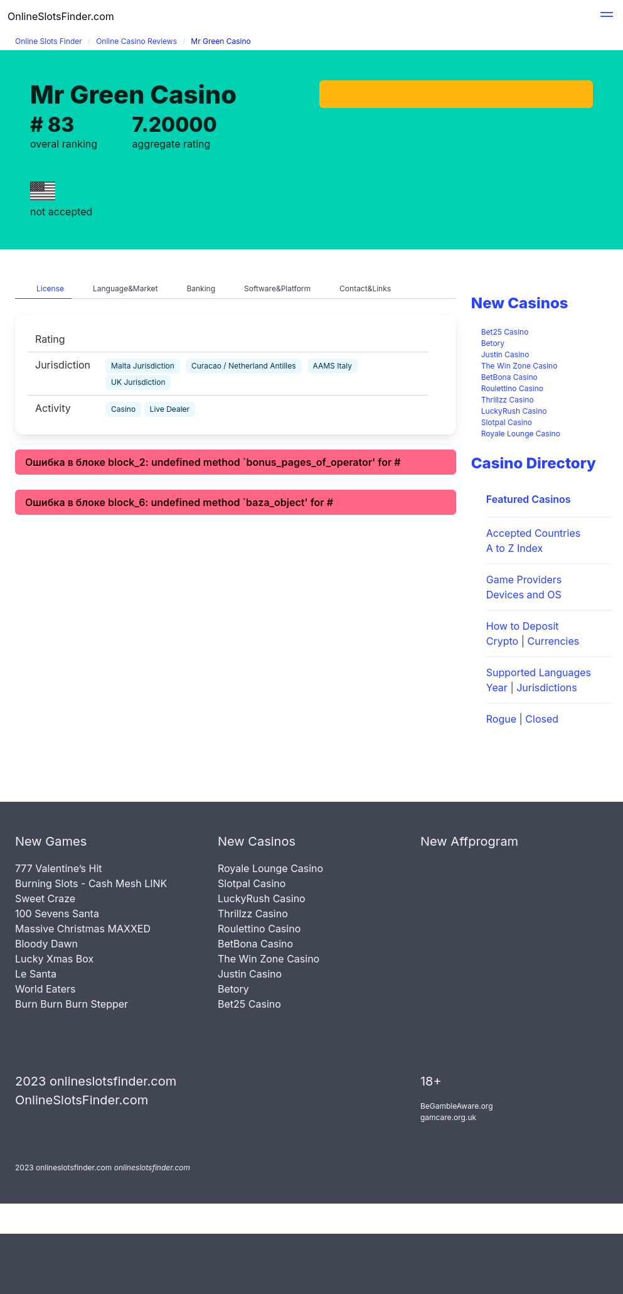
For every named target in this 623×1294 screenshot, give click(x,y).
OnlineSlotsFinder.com (61, 16)
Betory (492, 343)
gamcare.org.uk (448, 1117)
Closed (541, 719)
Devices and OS (524, 594)
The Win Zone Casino (519, 365)
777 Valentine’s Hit (58, 868)
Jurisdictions (546, 687)
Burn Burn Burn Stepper (71, 1004)
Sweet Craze (45, 898)
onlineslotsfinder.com (152, 1167)
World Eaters (45, 989)
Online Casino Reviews (136, 41)
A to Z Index (514, 548)
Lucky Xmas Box (54, 958)
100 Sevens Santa (57, 913)
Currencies (554, 641)
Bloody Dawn (46, 943)
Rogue (501, 719)
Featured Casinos (528, 499)
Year (497, 687)
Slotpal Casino (506, 422)
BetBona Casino (509, 377)
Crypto (502, 641)
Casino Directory (533, 463)
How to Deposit (522, 626)
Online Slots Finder (48, 41)
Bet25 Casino (505, 332)
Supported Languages (538, 672)
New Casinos (519, 303)
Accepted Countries (533, 533)
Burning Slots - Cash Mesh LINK (91, 883)
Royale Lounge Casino (520, 433)
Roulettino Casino (512, 388)
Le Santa (35, 974)
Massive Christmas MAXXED (83, 928)
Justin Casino (505, 354)
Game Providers (524, 579)
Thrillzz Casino (507, 399)
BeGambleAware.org (456, 1106)
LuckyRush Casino (514, 411)
